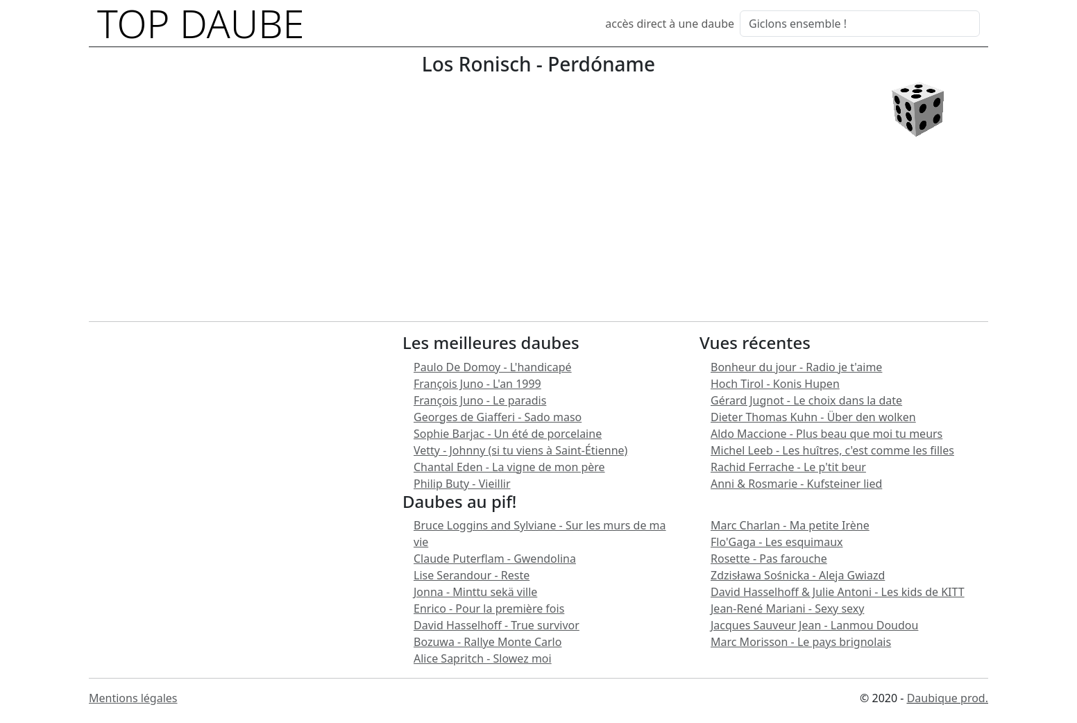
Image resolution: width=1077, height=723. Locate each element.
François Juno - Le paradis (480, 400)
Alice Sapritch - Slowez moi (483, 658)
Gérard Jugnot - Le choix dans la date (806, 400)
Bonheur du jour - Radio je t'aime (796, 367)
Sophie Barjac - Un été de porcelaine (508, 433)
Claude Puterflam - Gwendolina (495, 558)
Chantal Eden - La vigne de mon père (509, 467)
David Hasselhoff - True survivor (496, 625)
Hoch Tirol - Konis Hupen (775, 383)
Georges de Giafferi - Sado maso (498, 417)
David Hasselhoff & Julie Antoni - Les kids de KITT (838, 591)
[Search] (860, 23)
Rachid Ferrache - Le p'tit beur (788, 467)
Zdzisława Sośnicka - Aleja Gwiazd (798, 575)
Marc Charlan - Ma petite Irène (790, 525)
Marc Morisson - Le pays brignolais (801, 641)
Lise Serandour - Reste (471, 575)
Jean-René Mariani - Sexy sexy (787, 608)
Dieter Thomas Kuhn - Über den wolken (813, 417)
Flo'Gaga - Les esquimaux (777, 542)
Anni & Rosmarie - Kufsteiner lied (796, 483)
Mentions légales (133, 698)
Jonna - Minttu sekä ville (475, 591)
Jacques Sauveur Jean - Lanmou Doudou (814, 625)
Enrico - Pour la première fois (489, 608)
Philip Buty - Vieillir (462, 483)
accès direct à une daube (669, 23)
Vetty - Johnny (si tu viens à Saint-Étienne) (520, 450)
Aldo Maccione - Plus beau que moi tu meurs (826, 433)
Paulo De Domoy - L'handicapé (493, 367)
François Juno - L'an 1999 (477, 383)
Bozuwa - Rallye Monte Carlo (487, 641)
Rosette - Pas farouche (769, 558)
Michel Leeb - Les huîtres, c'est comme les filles (832, 450)
